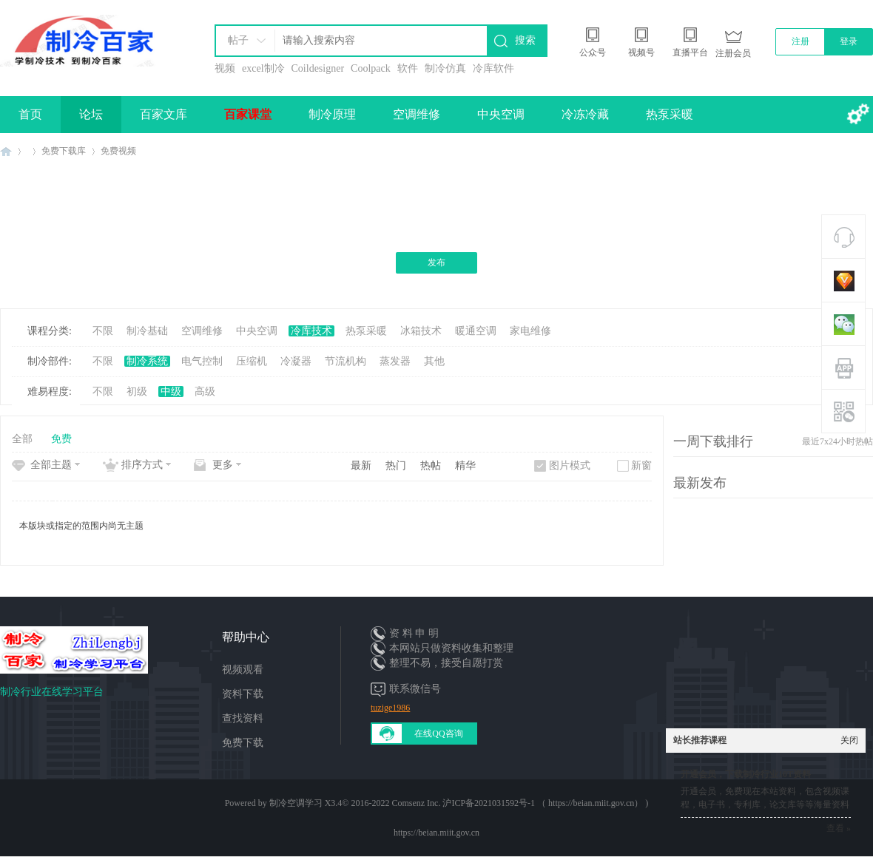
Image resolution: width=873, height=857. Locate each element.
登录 (848, 41)
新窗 (641, 465)
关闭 (849, 740)
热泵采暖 (669, 114)
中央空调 (501, 114)
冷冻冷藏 (585, 114)
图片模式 (569, 465)
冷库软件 (493, 68)
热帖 (430, 465)
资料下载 (242, 694)
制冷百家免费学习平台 (6, 151)
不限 (102, 330)
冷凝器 (295, 361)
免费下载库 (63, 151)
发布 (436, 262)
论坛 (91, 114)
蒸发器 (395, 361)
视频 (225, 68)
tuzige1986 (390, 707)
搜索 (525, 40)
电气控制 (202, 361)
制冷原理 (332, 114)
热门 (395, 465)
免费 (61, 438)
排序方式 (142, 464)
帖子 (238, 40)
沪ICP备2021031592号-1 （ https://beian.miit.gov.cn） (542, 803)
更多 (222, 464)
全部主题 (51, 464)
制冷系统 (147, 361)
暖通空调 (475, 330)
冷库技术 (311, 330)
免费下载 (242, 742)
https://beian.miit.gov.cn (436, 832)
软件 (407, 68)
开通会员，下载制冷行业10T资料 (746, 774)
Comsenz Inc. (415, 803)
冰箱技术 (421, 330)
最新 (361, 465)
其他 (434, 361)
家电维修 (530, 330)
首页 (30, 114)
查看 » (838, 828)
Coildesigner (318, 68)
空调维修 (416, 114)
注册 (800, 41)
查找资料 (242, 718)
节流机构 (345, 361)
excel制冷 (263, 68)
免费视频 (118, 151)
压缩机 (251, 361)
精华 (465, 465)
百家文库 (163, 114)
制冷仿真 (445, 68)
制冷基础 (147, 330)
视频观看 (242, 669)
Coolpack (371, 68)
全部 (22, 438)
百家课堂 (248, 114)
